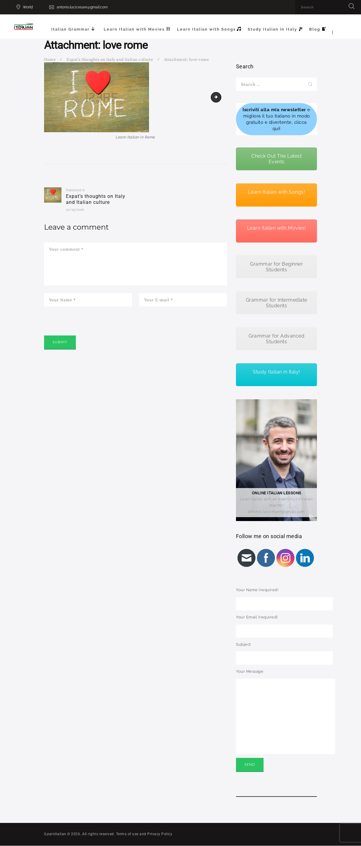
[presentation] (89, 329)
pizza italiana (219, 97)
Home (50, 59)
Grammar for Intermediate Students (276, 302)
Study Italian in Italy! (276, 372)
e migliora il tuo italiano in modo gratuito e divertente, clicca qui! (276, 119)
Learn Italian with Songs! (276, 192)
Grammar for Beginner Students (276, 267)
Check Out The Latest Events (276, 159)
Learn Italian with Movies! (276, 228)
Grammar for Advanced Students (276, 338)
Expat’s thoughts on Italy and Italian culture (110, 59)
